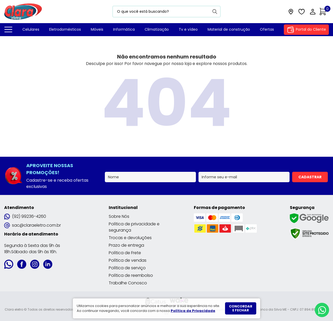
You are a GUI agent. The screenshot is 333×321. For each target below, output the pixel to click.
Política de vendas (127, 260)
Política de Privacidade (193, 310)
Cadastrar (310, 177)
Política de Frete (125, 253)
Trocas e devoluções (130, 238)
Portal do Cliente (306, 30)
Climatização (157, 29)
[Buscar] (215, 11)
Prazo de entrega (126, 245)
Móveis (97, 29)
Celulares (30, 29)
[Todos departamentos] (8, 29)
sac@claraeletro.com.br (32, 225)
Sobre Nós (119, 216)
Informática (124, 29)
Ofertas (267, 29)
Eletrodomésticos (65, 29)
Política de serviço (127, 268)
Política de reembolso (131, 275)
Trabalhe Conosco (128, 283)
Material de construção (229, 29)
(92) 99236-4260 (25, 216)
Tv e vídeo (188, 29)
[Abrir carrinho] (324, 11)
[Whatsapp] (322, 310)
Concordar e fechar (240, 308)
